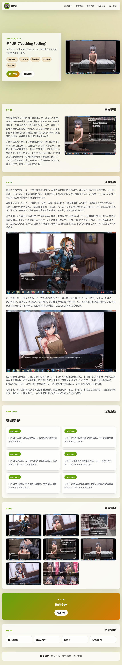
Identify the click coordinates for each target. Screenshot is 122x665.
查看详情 (28, 74)
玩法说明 (68, 6)
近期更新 (90, 6)
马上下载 (112, 6)
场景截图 (101, 6)
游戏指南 (79, 6)
